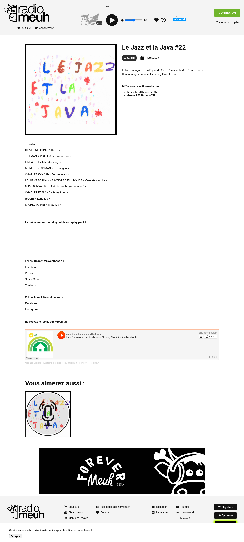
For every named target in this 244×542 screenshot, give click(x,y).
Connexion (227, 12)
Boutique (24, 28)
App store (225, 515)
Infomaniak (179, 19)
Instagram (31, 309)
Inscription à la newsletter (113, 506)
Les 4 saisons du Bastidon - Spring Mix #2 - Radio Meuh (76, 363)
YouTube (30, 285)
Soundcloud (185, 512)
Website (30, 273)
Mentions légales (76, 518)
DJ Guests (129, 57)
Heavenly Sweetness (163, 74)
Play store (225, 507)
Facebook (31, 267)
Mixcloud (183, 518)
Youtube (182, 506)
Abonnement (44, 28)
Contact (103, 512)
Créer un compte (227, 22)
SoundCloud (32, 279)
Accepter (16, 536)
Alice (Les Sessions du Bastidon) (38, 363)
